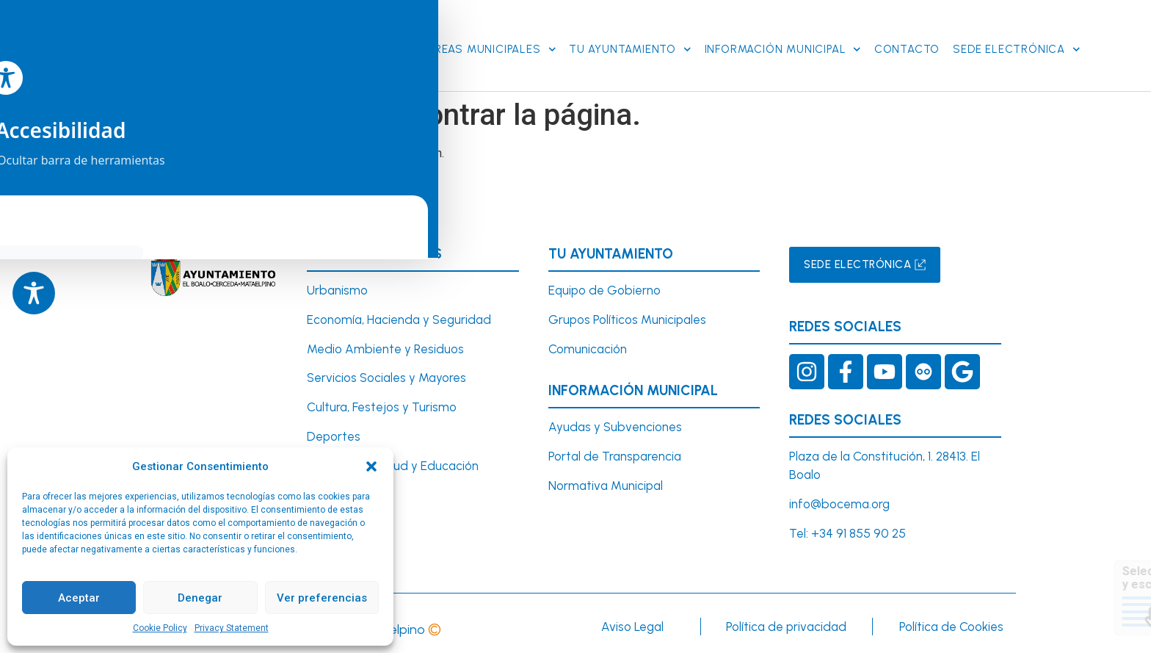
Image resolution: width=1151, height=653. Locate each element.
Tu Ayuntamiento (630, 46)
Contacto (907, 47)
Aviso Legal (632, 621)
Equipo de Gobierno (604, 285)
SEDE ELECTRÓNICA (1016, 46)
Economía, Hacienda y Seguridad (399, 314)
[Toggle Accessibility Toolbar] (34, 293)
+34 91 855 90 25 (858, 528)
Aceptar (79, 598)
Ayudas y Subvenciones (615, 422)
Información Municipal (783, 46)
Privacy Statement (232, 628)
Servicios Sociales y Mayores (386, 373)
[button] (371, 466)
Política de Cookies (951, 621)
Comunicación (587, 343)
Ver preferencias (322, 598)
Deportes (333, 431)
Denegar (200, 598)
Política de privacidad (786, 621)
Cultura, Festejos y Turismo (382, 402)
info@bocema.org (839, 498)
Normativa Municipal (605, 480)
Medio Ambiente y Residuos (385, 343)
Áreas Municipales (491, 46)
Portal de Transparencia (614, 451)
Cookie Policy (160, 628)
